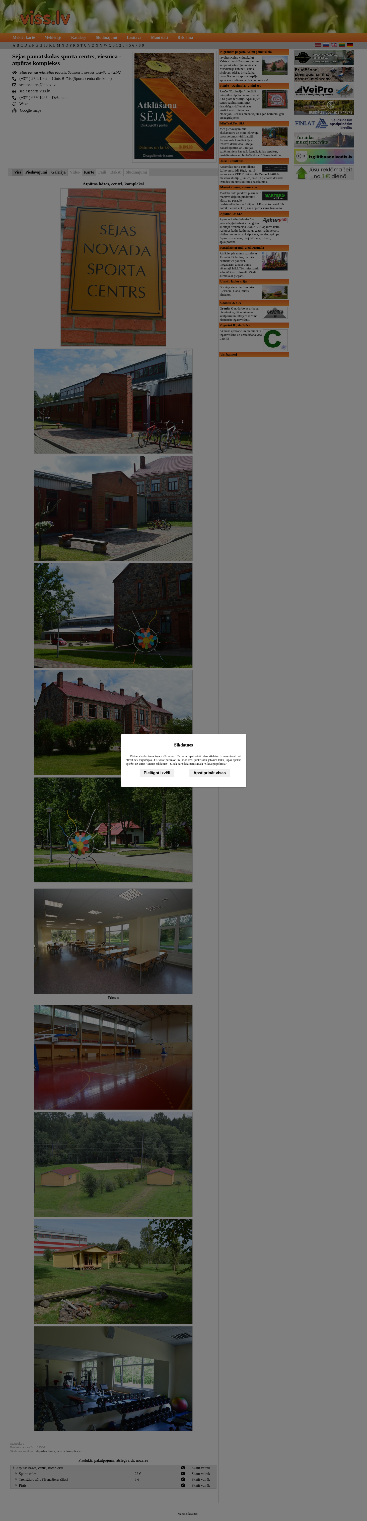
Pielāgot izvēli (157, 773)
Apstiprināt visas (209, 773)
